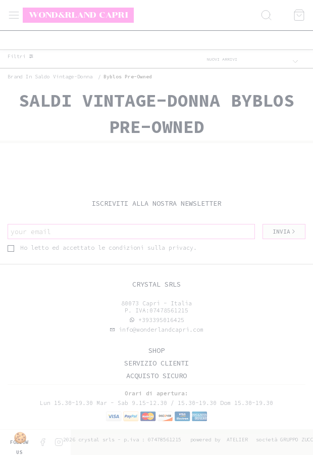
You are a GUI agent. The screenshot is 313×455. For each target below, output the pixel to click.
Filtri (21, 57)
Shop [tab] (156, 350)
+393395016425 (161, 320)
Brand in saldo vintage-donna (50, 76)
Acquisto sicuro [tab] (156, 376)
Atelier (237, 439)
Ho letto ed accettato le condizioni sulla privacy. (102, 247)
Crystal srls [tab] (156, 284)
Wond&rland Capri (78, 15)
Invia (284, 231)
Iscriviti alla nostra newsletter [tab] (156, 203)
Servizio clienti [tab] (156, 363)
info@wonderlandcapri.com (159, 329)
